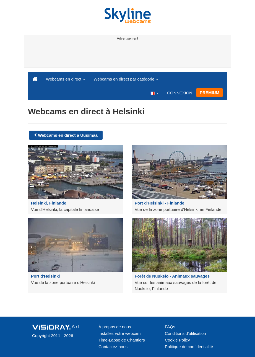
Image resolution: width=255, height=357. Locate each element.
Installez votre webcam (119, 333)
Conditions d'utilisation (185, 333)
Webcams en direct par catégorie (125, 79)
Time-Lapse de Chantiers (121, 340)
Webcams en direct (65, 79)
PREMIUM (209, 92)
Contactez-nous (113, 346)
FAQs (170, 326)
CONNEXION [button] (179, 92)
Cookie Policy (177, 340)
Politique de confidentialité (189, 346)
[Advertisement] (126, 54)
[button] (154, 93)
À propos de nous (114, 326)
